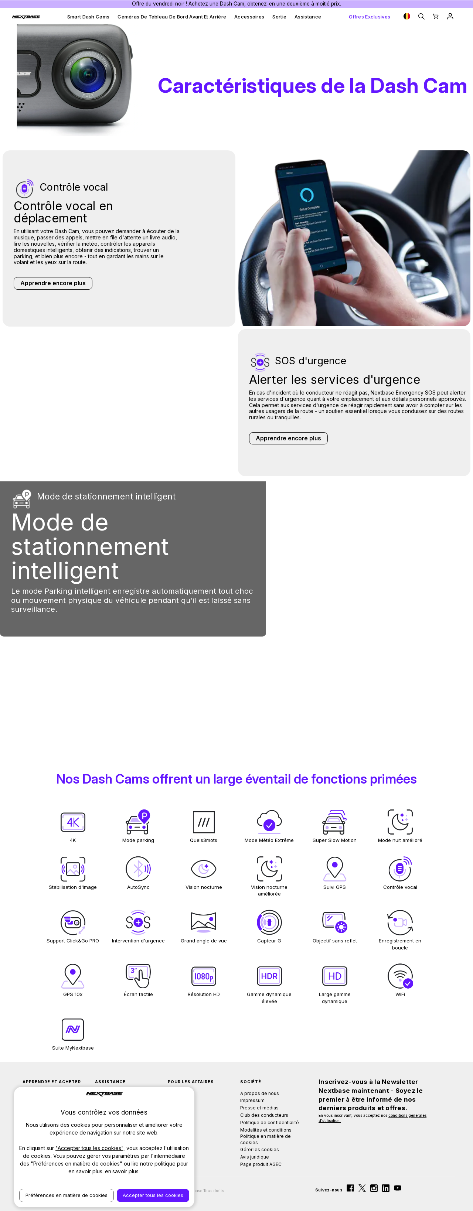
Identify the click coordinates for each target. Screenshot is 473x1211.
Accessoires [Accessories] (249, 17)
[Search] (421, 16)
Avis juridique (254, 1157)
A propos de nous (259, 1093)
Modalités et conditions (266, 1130)
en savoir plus (122, 1171)
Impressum (252, 1100)
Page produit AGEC (261, 1164)
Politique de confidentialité (269, 1122)
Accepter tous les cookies (153, 1195)
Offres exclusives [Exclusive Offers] (369, 17)
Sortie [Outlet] (279, 17)
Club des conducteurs (264, 1115)
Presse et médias (259, 1108)
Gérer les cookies (259, 1149)
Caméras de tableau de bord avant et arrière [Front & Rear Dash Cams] (172, 17)
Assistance (308, 17)
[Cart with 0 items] (436, 16)
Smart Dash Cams (88, 17)
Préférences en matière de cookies (66, 1195)
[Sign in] (450, 16)
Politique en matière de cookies (265, 1139)
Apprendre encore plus (53, 283)
